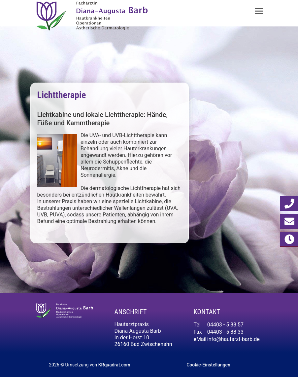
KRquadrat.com (114, 364)
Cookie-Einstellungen (208, 364)
